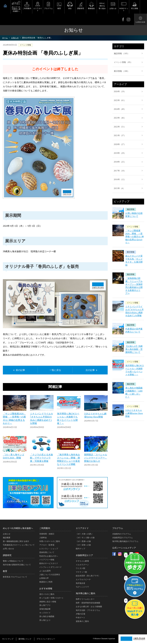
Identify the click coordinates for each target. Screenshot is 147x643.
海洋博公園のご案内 (85, 593)
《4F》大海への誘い (84, 534)
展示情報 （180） (121, 71)
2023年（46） (120, 118)
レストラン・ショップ (48, 549)
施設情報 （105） (121, 53)
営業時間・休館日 (46, 534)
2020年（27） (120, 144)
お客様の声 (44, 578)
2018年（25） (120, 162)
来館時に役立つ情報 (47, 602)
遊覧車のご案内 (82, 621)
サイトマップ (7, 639)
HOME (5, 5)
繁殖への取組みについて (13, 561)
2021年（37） (120, 135)
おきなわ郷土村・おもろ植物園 (89, 606)
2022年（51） (120, 127)
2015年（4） (119, 188)
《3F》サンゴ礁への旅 (85, 538)
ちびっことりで (82, 587)
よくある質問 (45, 571)
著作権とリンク (24, 639)
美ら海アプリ (45, 605)
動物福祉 (91, 8)
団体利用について (46, 552)
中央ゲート (80, 617)
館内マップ (80, 549)
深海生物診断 (45, 609)
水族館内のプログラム (121, 534)
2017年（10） (120, 171)
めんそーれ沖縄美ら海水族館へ (16, 9)
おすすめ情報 (45, 588)
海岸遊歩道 (80, 583)
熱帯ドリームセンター (85, 599)
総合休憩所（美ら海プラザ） (88, 576)
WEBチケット (123, 9)
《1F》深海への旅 (83, 545)
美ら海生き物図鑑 (46, 616)
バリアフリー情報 (46, 560)
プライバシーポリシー (45, 639)
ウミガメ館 (80, 568)
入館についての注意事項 (49, 574)
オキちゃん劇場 (82, 561)
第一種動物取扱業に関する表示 (16, 541)
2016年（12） (120, 179)
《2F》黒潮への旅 (83, 541)
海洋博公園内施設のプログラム (125, 541)
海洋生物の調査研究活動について (17, 565)
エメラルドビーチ (83, 579)
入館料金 (43, 538)
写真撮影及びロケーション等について (19, 545)
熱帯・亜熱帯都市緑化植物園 (88, 603)
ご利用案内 (27, 8)
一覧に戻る (55, 370)
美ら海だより (45, 620)
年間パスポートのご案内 (49, 541)
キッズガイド (45, 613)
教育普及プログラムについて (15, 577)
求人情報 (134, 8)
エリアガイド (37, 9)
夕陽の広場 (80, 614)
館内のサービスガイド (48, 563)
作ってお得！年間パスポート (51, 598)
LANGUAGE (140, 22)
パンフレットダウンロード (50, 567)
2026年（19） (120, 91)
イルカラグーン (82, 565)
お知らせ (113, 8)
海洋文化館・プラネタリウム (88, 610)
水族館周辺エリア (84, 555)
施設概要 (6, 538)
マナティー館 (81, 572)
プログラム (48, 8)
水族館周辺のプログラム (122, 538)
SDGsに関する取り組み (102, 5)
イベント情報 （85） (123, 62)
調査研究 (80, 8)
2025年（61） (120, 100)
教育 (59, 8)
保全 (70, 8)
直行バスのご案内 (46, 594)
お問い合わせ (8, 549)
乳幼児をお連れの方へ (48, 556)
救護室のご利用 (45, 582)
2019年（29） (120, 153)
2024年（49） (120, 109)
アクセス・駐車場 (46, 545)
